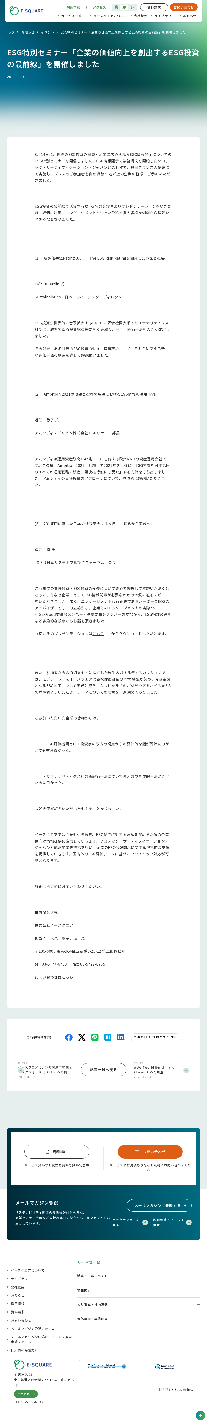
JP (124, 7)
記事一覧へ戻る (103, 1069)
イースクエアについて (110, 15)
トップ (10, 32)
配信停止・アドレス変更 (172, 1221)
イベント (47, 32)
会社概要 (141, 15)
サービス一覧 (73, 15)
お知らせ (190, 15)
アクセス (99, 7)
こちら (98, 633)
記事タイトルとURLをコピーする (155, 1037)
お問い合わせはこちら (54, 977)
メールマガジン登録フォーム (33, 1327)
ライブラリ (165, 15)
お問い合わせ (184, 7)
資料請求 (154, 7)
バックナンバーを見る (130, 1221)
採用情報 (73, 7)
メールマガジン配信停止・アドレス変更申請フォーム (41, 1338)
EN (133, 7)
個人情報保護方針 (24, 1349)
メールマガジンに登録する (161, 1204)
